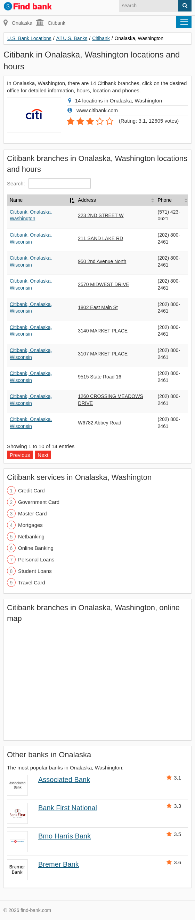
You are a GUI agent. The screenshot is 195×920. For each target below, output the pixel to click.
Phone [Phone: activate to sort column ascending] (164, 200)
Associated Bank (64, 779)
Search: (49, 183)
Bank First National (67, 808)
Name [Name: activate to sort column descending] (16, 200)
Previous (20, 455)
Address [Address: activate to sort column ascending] (87, 200)
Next (43, 455)
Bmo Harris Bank (64, 836)
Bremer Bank (58, 864)
